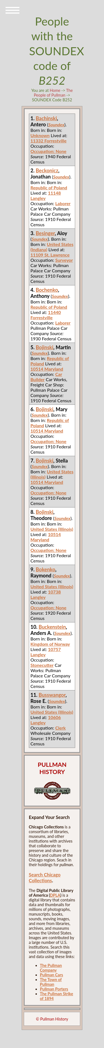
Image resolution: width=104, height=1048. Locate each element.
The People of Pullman (53, 92)
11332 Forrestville (49, 140)
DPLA (55, 895)
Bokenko (45, 569)
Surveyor (64, 260)
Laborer (62, 203)
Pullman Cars (51, 974)
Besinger (45, 233)
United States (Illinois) (52, 529)
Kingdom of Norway (50, 644)
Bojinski (44, 347)
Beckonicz (47, 170)
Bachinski (46, 118)
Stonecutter (42, 665)
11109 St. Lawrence (50, 254)
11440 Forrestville (46, 315)
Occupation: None (49, 151)
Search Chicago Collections (44, 877)
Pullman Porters (54, 989)
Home (55, 90)
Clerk (60, 727)
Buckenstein (52, 627)
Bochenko (47, 290)
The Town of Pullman (51, 982)
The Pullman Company (51, 967)
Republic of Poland (49, 187)
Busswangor (52, 695)
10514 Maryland (47, 368)
